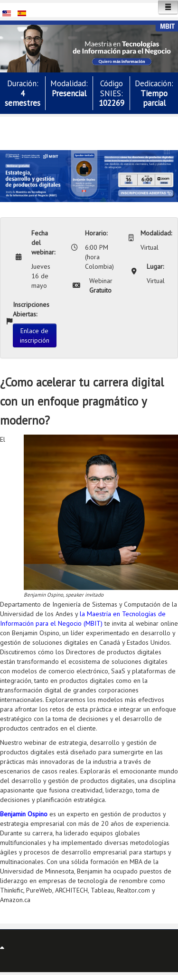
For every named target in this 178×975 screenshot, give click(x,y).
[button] (89, 45)
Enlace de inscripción (34, 335)
